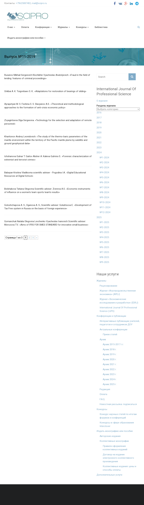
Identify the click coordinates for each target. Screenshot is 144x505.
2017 (99, 117)
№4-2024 (104, 172)
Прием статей (110, 334)
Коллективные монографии (114, 441)
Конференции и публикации (111, 316)
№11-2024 (105, 207)
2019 (99, 127)
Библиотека (101, 27)
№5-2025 (104, 242)
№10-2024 (105, 202)
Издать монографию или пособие (25, 38)
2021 (99, 137)
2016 (99, 112)
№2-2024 (104, 162)
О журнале (102, 100)
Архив (103, 339)
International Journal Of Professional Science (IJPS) (118, 309)
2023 (99, 147)
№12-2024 (105, 212)
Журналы (63, 27)
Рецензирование (108, 285)
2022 (99, 142)
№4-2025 (104, 237)
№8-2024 (104, 192)
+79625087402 (23, 3)
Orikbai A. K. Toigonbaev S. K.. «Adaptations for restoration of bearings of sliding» (45, 91)
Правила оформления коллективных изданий (115, 448)
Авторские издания (110, 436)
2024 (99, 152)
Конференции (42, 27)
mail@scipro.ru (39, 3)
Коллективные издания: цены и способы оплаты (119, 468)
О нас (10, 27)
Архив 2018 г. (110, 349)
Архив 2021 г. (110, 364)
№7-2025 (104, 252)
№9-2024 (104, 197)
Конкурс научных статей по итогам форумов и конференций (118, 416)
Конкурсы (81, 27)
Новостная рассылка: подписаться (118, 404)
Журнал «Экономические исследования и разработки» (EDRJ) (119, 301)
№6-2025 (104, 247)
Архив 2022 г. (110, 369)
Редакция (105, 389)
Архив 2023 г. (110, 374)
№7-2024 (104, 187)
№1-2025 (104, 222)
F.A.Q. (102, 399)
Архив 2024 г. (110, 379)
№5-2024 (104, 177)
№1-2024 (104, 157)
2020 (99, 132)
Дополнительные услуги (109, 474)
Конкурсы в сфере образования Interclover (117, 424)
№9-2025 (104, 262)
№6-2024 (104, 182)
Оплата (25, 27)
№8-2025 (104, 257)
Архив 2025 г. (110, 384)
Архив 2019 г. (110, 354)
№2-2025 (104, 227)
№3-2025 (104, 232)
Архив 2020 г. (110, 359)
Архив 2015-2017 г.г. (113, 344)
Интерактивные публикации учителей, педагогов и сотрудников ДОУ (120, 323)
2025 (99, 217)
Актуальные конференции (113, 329)
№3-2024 (104, 167)
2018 (99, 122)
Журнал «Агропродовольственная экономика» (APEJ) (118, 292)
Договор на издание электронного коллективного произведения (118, 458)
